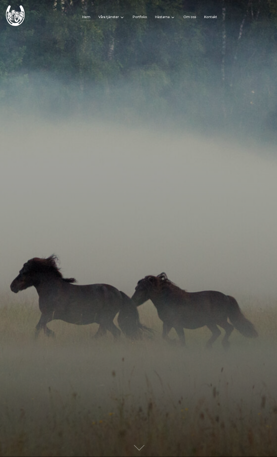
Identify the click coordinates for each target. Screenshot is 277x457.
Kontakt (210, 17)
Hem (86, 17)
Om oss (189, 17)
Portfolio (140, 17)
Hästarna (165, 17)
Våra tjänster (111, 17)
